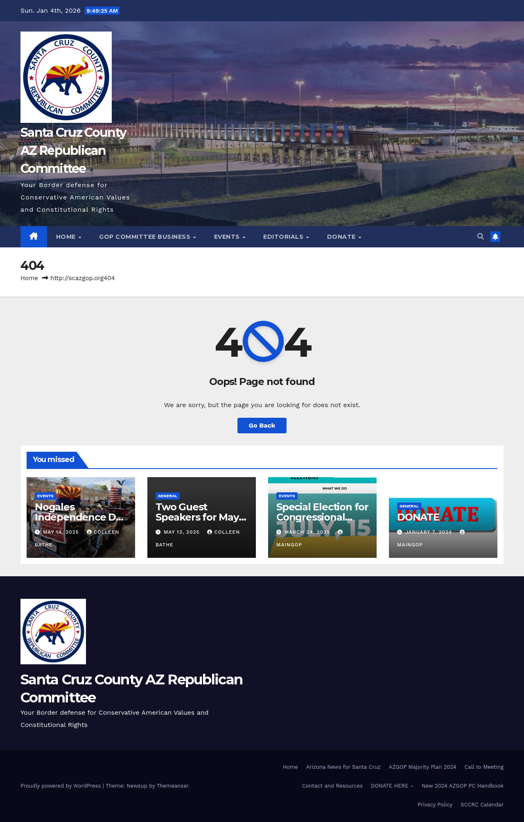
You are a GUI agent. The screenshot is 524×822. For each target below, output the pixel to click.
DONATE (418, 517)
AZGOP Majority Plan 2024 (422, 767)
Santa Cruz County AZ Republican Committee (73, 150)
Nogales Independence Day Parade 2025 (81, 517)
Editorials (284, 236)
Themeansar (172, 786)
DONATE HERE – (392, 786)
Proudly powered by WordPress (61, 786)
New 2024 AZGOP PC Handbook (463, 786)
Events (228, 236)
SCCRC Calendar (482, 805)
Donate (342, 236)
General (167, 496)
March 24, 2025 (308, 532)
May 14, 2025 (62, 532)
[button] (480, 236)
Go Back (262, 425)
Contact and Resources (332, 786)
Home (67, 236)
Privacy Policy (435, 805)
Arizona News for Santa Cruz (343, 767)
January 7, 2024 (429, 532)
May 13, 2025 (182, 532)
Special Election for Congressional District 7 (322, 517)
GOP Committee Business (145, 236)
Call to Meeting (484, 767)
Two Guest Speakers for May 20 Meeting (197, 517)
